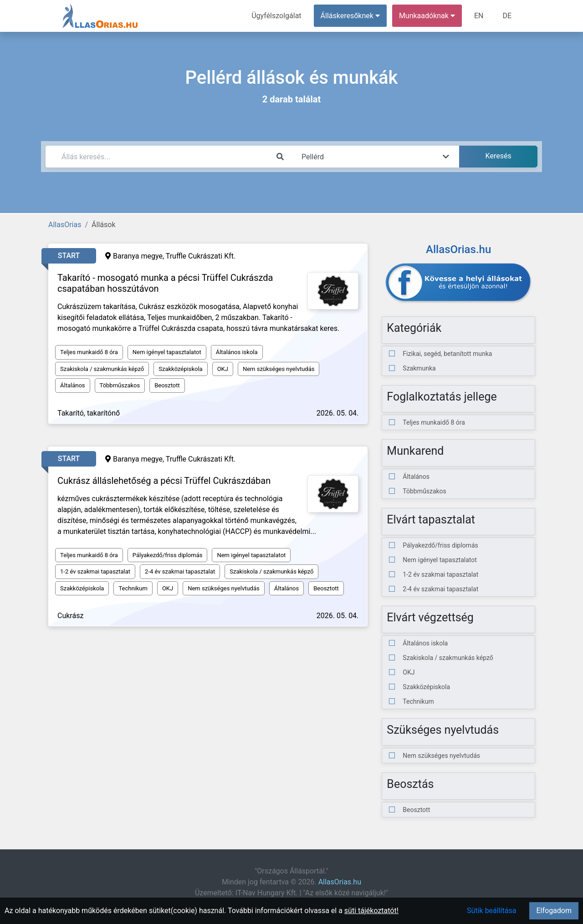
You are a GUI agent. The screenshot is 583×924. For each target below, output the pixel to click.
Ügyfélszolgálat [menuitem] (276, 15)
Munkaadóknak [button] (427, 15)
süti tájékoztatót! (371, 910)
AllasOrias (64, 224)
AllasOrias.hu (339, 882)
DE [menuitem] (506, 15)
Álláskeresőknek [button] (350, 15)
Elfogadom (554, 910)
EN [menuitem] (479, 15)
